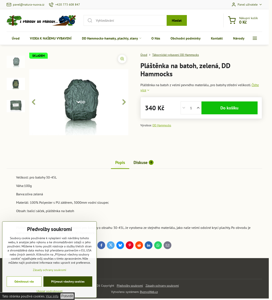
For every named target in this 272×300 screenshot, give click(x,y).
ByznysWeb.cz (149, 292)
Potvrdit (67, 296)
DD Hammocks (161, 125)
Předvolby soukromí (130, 286)
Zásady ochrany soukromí (162, 286)
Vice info (52, 296)
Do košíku (229, 108)
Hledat (177, 20)
